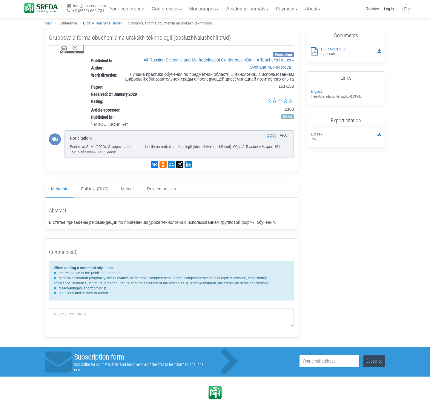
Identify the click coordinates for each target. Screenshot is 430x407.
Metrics (127, 188)
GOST (272, 135)
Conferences (165, 8)
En (406, 9)
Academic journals (245, 8)
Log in (389, 9)
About (311, 8)
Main (49, 23)
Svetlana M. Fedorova (270, 67)
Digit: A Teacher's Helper (102, 23)
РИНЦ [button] (287, 116)
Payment (285, 8)
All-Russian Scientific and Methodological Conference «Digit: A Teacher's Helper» (218, 60)
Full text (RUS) (94, 188)
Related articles (161, 188)
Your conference (127, 8)
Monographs (202, 8)
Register (372, 9)
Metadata (59, 188)
